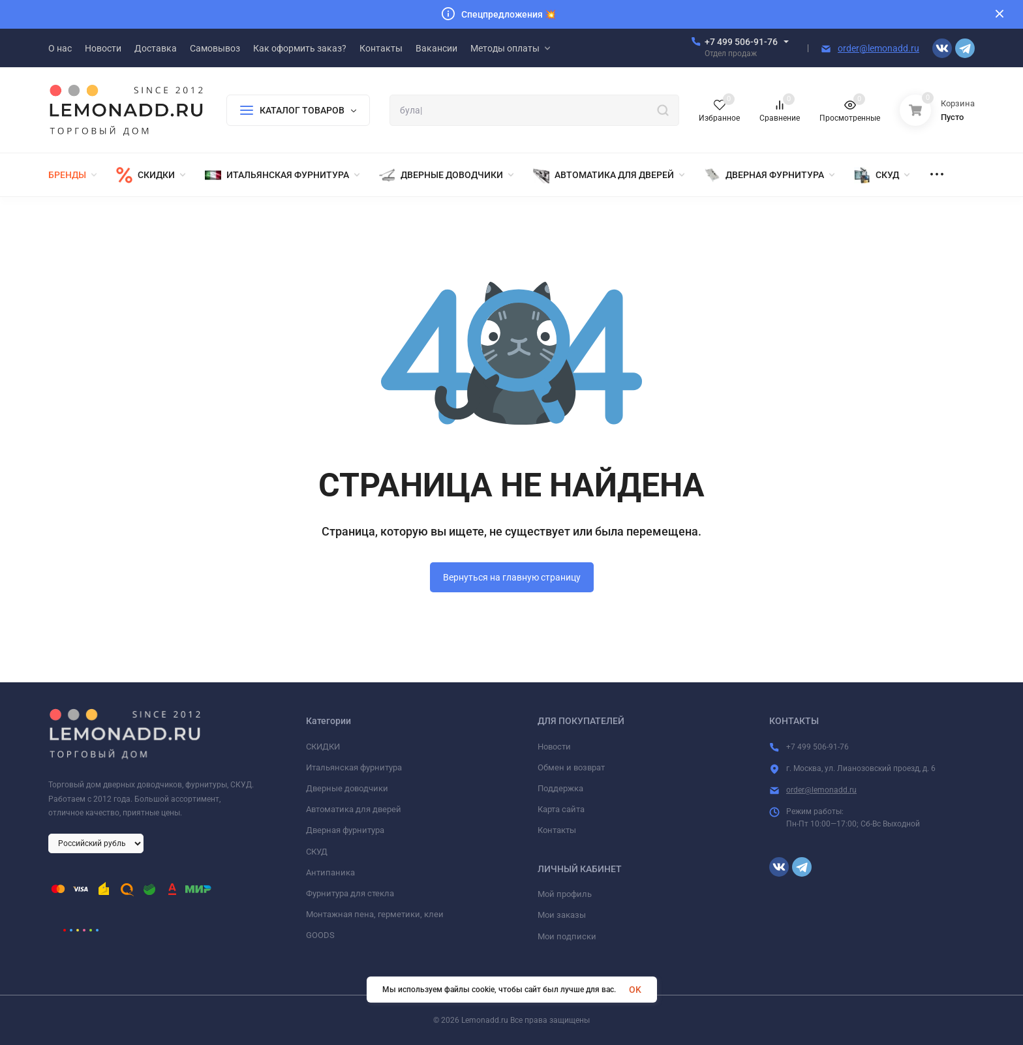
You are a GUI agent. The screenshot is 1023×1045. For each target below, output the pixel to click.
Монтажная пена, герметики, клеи (375, 914)
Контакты (557, 830)
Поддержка (560, 788)
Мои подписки (567, 936)
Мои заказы (562, 915)
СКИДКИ (323, 746)
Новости (554, 746)
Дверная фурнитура (345, 830)
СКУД (317, 851)
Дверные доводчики (347, 788)
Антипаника (330, 872)
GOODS (320, 935)
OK (635, 989)
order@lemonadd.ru (878, 48)
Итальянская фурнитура (354, 767)
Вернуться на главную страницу (512, 577)
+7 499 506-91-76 (741, 42)
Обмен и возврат (571, 767)
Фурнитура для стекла (350, 893)
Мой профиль (565, 894)
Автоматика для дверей (353, 809)
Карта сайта (561, 809)
